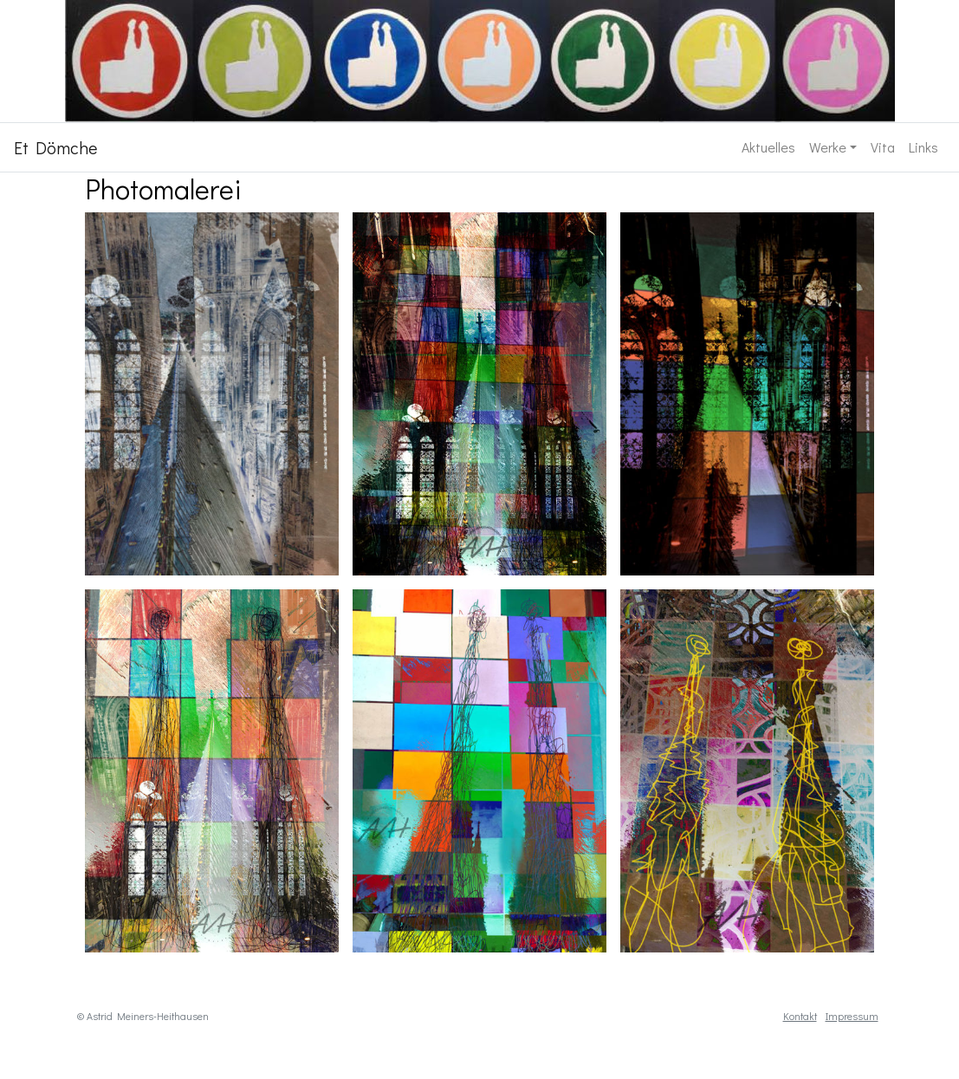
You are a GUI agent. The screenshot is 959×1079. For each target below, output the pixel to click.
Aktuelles (768, 147)
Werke (827, 147)
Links (923, 147)
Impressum (852, 1016)
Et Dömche (55, 147)
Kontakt (800, 1016)
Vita (883, 147)
